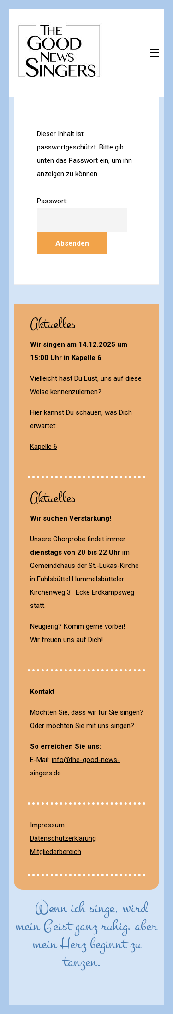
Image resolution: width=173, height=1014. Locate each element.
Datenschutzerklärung (63, 838)
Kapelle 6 (43, 446)
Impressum (47, 825)
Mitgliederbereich (55, 852)
